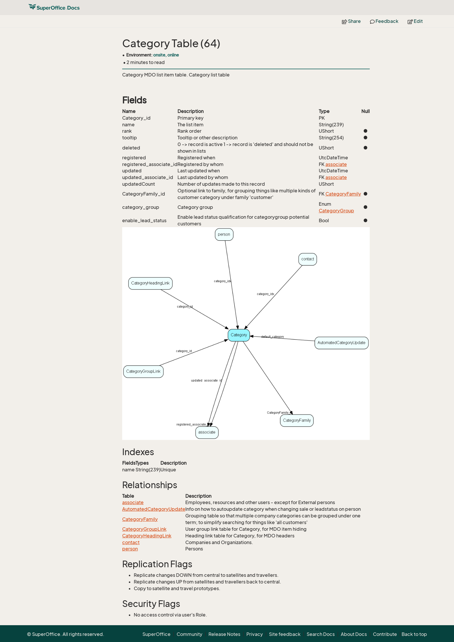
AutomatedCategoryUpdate (153, 509)
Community (189, 634)
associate (336, 164)
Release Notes (224, 634)
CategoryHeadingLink (146, 536)
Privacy (254, 634)
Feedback (384, 21)
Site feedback (285, 634)
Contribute (385, 634)
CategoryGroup (336, 211)
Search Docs (321, 634)
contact (131, 542)
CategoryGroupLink (144, 529)
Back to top (414, 634)
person (130, 549)
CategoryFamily (343, 194)
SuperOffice (156, 634)
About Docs (354, 634)
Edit (415, 21)
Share (351, 21)
